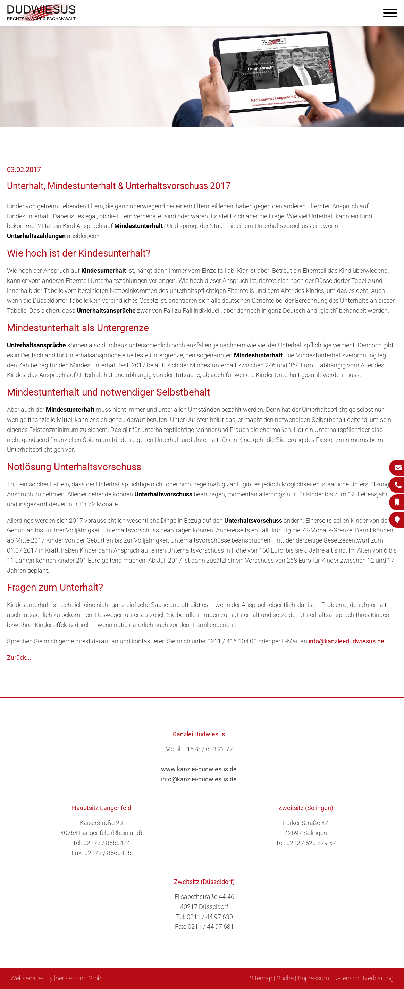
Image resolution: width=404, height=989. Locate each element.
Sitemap (261, 978)
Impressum (313, 978)
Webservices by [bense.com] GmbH (58, 978)
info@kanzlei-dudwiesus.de (346, 641)
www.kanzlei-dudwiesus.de (199, 769)
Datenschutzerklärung (363, 978)
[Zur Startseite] (41, 19)
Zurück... (19, 657)
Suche (285, 978)
